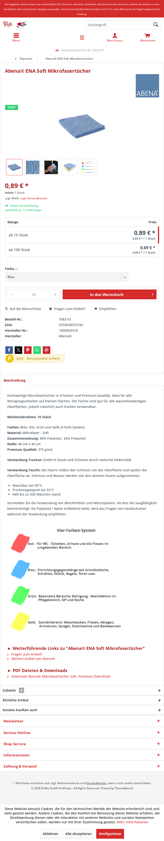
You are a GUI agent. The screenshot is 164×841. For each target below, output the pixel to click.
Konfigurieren (110, 833)
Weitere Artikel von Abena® (31, 658)
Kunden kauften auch (20, 710)
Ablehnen (50, 833)
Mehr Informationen (132, 822)
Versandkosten (96, 783)
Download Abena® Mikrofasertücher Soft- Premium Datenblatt (58, 676)
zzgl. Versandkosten (34, 198)
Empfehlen (105, 309)
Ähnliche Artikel (16, 700)
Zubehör (13, 690)
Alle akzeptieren (78, 833)
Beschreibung (14, 380)
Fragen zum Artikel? (67, 309)
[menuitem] (147, 37)
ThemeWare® (123, 788)
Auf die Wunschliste (23, 309)
